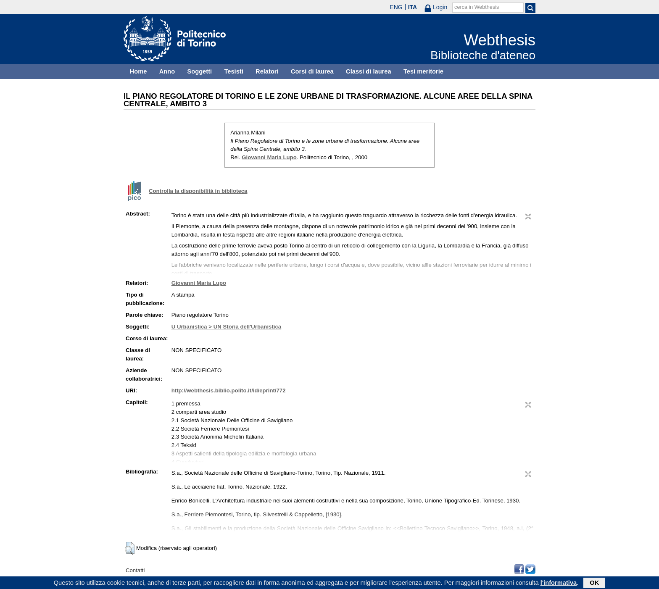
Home (138, 71)
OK (594, 583)
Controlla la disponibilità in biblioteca (198, 191)
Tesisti (233, 71)
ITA (412, 7)
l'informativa (558, 583)
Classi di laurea (368, 71)
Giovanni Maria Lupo (269, 157)
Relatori (267, 71)
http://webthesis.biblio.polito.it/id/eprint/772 (228, 390)
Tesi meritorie (423, 71)
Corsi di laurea (312, 71)
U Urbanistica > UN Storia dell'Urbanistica (226, 326)
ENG (396, 7)
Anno (167, 71)
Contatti (135, 570)
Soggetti (199, 71)
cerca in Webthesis (476, 7)
